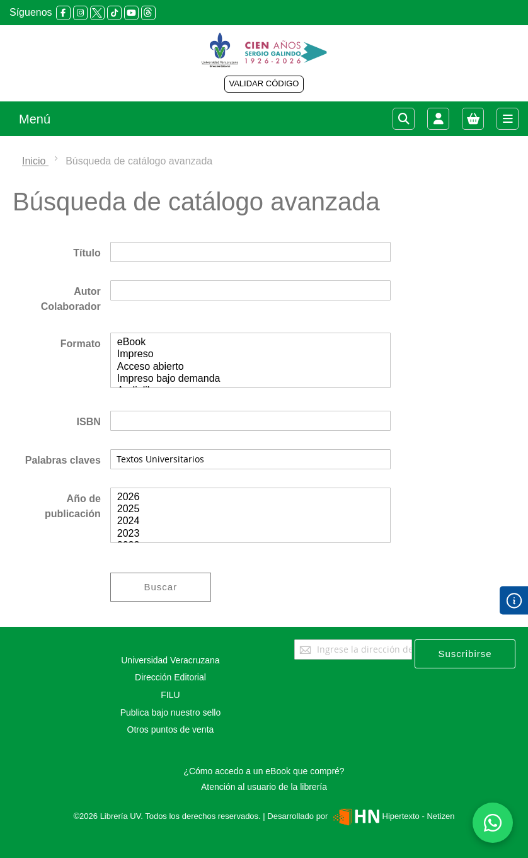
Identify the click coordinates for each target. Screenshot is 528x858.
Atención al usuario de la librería (264, 787)
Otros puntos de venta (170, 729)
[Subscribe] (465, 653)
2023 (250, 534)
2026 (250, 497)
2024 (250, 521)
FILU (170, 695)
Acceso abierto (250, 367)
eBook (250, 342)
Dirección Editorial (170, 677)
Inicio (35, 161)
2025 (250, 509)
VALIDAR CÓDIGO (264, 83)
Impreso (250, 354)
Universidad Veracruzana (170, 660)
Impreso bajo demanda (250, 379)
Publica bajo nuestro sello (170, 712)
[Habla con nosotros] (493, 823)
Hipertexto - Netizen (392, 816)
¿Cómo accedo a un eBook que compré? (263, 771)
